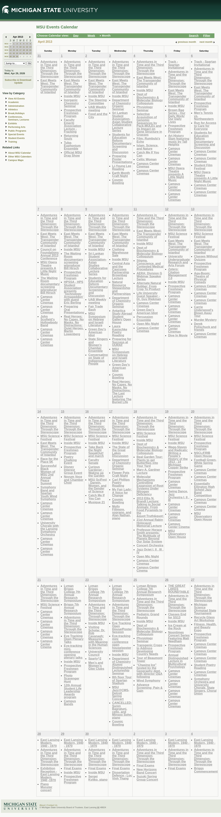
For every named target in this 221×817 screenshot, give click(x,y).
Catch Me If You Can (147, 154)
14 (10, 50)
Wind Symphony (148, 680)
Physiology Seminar (144, 108)
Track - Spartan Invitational (176, 64)
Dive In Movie (177, 335)
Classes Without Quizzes (206, 258)
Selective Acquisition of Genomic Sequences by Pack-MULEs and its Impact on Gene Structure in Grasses (149, 124)
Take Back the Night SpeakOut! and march (96, 451)
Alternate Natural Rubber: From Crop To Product (148, 286)
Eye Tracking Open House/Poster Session (122, 627)
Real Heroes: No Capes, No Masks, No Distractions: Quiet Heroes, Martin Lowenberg (74, 325)
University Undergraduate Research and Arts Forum (179, 261)
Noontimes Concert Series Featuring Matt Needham (179, 637)
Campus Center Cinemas (147, 165)
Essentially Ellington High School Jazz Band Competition (204, 489)
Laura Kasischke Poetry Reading (119, 330)
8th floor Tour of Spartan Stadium (122, 680)
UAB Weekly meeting (97, 108)
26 (27, 53)
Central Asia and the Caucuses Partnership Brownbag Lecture (121, 271)
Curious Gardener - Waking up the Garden (96, 471)
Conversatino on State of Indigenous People (98, 359)
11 (24, 47)
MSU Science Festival (177, 235)
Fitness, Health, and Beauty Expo (205, 627)
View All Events (16, 98)
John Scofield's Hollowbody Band (49, 321)
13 (30, 47)
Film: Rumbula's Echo (148, 140)
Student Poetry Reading (205, 666)
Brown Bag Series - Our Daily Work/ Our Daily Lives (176, 116)
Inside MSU (72, 96)
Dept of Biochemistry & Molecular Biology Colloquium (149, 98)
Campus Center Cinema (147, 569)
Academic (13, 102)
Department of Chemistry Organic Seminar (121, 104)
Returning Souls (71, 137)
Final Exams (73, 768)
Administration (16, 106)
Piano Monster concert (46, 787)
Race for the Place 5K (49, 460)
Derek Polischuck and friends (205, 326)
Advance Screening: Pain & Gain (149, 687)
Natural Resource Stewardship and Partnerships (121, 287)
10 (20, 47)
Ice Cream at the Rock (177, 627)
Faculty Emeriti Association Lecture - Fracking (72, 125)
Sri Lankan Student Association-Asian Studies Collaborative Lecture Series (122, 121)
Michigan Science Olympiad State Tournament (205, 609)
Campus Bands (70, 702)
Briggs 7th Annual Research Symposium (72, 609)
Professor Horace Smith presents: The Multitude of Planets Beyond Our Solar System (149, 535)
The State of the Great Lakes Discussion (121, 451)
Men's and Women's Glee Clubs (96, 665)
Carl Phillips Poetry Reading (121, 482)
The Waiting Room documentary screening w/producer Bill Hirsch (49, 285)
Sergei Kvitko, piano (97, 778)
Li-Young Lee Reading (121, 167)
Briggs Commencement (206, 770)
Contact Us (52, 805)
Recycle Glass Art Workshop (204, 619)
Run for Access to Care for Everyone (205, 125)
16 (17, 50)
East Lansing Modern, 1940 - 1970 (49, 743)
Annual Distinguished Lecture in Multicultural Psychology (178, 660)
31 (10, 44)
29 (14, 56)
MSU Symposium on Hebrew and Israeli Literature (97, 319)
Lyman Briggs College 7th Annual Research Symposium (72, 593)
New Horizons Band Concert (146, 771)
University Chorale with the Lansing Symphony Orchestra (49, 528)
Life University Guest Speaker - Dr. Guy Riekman (148, 296)
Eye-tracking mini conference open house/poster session (121, 643)
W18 (6, 56)
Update (18, 82)
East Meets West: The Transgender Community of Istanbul (49, 86)
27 (30, 53)
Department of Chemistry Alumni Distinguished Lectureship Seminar (122, 666)
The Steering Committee (97, 101)
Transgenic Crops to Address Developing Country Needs (149, 649)
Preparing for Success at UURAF (121, 342)
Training (12, 141)
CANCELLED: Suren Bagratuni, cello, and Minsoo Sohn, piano (122, 710)
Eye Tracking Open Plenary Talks (73, 639)
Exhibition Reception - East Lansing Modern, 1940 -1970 (49, 774)
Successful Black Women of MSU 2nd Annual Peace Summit (48, 474)
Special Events (16, 134)
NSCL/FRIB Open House (203, 454)
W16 (6, 50)
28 (10, 56)
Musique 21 (96, 502)
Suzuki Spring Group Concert (147, 778)
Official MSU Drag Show (73, 154)
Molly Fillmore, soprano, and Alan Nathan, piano (121, 512)
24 (20, 53)
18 (24, 50)
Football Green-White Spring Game (205, 463)
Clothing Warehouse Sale (120, 252)
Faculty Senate (93, 461)
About (42, 805)
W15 (6, 47)
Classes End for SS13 (177, 616)
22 (14, 53)
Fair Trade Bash (95, 308)
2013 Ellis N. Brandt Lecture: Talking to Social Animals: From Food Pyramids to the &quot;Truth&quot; (150, 507)
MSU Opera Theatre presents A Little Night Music (176, 174)
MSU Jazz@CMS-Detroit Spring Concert (120, 693)
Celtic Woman (146, 159)
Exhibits (12, 123)
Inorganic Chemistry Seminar (71, 103)
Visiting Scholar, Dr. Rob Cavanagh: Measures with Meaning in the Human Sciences (97, 637)
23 (17, 53)
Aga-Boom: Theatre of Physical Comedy (202, 278)
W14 (6, 44)
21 (10, 53)
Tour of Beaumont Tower (149, 659)
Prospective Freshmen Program (72, 113)
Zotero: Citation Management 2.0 (177, 273)
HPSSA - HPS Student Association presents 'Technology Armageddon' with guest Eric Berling (73, 292)
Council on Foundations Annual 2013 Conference (49, 254)
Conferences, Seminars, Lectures (18, 118)
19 (27, 50)
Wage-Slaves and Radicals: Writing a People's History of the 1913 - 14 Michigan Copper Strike (178, 457)
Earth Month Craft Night (121, 174)
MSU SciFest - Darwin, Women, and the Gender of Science (97, 485)
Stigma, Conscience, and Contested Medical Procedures (149, 265)
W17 (6, 53)
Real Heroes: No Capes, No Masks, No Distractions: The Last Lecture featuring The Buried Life (122, 392)
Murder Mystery (205, 319)
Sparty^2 (94, 658)
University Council (95, 653)
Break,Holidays (16, 113)
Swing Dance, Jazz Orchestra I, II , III (178, 496)
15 (14, 50)
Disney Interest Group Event (73, 469)
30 (17, 56)
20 (30, 50)
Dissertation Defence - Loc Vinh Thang (122, 775)
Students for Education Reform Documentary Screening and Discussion (122, 143)
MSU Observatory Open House (177, 534)
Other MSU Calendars (20, 156)
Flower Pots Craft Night (121, 474)
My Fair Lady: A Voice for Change (122, 492)
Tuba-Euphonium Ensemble (72, 145)
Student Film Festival (203, 166)
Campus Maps (16, 160)
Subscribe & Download (18, 80)
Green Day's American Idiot (97, 332)
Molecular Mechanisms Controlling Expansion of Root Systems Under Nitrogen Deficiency (149, 485)
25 (24, 53)
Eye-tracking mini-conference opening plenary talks (73, 651)
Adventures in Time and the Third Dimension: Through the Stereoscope (49, 69)
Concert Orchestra (149, 545)
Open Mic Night (147, 323)
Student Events (16, 138)
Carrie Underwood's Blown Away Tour (203, 311)
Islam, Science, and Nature (147, 147)
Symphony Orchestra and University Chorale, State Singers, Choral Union (205, 686)
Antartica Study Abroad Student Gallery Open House (122, 316)
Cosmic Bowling (118, 181)
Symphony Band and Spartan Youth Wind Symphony (48, 493)
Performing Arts (16, 127)
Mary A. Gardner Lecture (148, 471)
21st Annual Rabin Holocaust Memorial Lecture (149, 522)
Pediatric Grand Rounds (147, 616)
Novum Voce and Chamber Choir (73, 479)
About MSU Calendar (19, 153)
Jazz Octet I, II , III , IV (149, 551)
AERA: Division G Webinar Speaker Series (149, 276)
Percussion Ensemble (144, 318)
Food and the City (97, 115)
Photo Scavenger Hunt (71, 678)
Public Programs (17, 131)
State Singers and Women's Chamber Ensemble (98, 344)
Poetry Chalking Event (70, 460)
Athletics (13, 109)
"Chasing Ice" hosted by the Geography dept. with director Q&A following (149, 670)
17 (20, 50)
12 (27, 47)
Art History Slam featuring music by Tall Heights (178, 140)
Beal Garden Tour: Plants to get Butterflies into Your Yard (149, 461)
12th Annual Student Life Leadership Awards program (72, 691)
